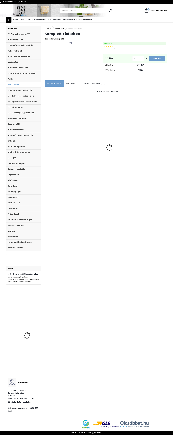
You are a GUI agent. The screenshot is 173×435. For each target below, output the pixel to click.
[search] (110, 10)
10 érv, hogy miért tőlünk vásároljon (23, 274)
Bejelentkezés (7, 2)
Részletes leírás (54, 83)
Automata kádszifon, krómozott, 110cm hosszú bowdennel (30, 339)
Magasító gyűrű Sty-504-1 (28, 359)
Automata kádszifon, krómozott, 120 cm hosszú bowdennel (28, 311)
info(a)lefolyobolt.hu (20, 402)
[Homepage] (8, 19)
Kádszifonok (59, 28)
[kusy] (137, 58)
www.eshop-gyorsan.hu (91, 433)
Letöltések (70, 83)
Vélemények (18, 20)
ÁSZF (49, 20)
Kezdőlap (48, 28)
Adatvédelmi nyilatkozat (35, 20)
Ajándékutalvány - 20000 (57, 131)
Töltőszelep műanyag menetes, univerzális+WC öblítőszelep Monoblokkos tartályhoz (151, 160)
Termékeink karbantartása (64, 20)
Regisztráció (21, 2)
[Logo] (21, 10)
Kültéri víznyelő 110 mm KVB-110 (90, 140)
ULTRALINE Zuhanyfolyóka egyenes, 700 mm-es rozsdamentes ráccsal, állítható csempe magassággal (118, 153)
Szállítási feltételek (84, 20)
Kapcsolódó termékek (93, 83)
